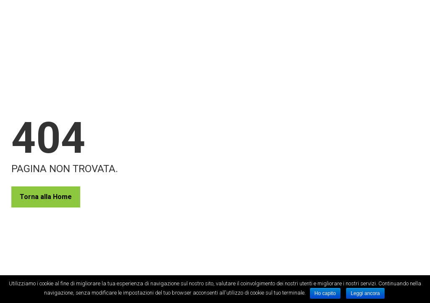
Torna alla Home (46, 197)
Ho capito (325, 293)
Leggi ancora (365, 293)
